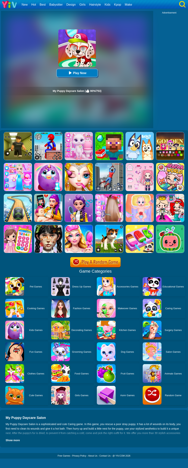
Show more (13, 440)
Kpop (117, 4)
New (25, 4)
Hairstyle (95, 4)
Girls (82, 4)
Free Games (64, 455)
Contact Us (105, 455)
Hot (33, 4)
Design (71, 4)
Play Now (77, 72)
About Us (92, 455)
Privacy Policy (79, 455)
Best (43, 4)
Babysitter (56, 4)
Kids (107, 4)
